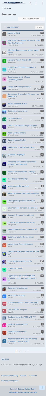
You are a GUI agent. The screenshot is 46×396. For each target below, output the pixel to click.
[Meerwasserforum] (14, 2)
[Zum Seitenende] (42, 388)
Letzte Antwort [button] (12, 27)
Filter (39, 27)
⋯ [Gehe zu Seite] (20, 351)
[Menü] (42, 3)
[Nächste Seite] (28, 351)
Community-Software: (23, 389)
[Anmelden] (36, 3)
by (23, 392)
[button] (42, 19)
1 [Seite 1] (16, 351)
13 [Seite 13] (24, 351)
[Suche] (30, 3)
